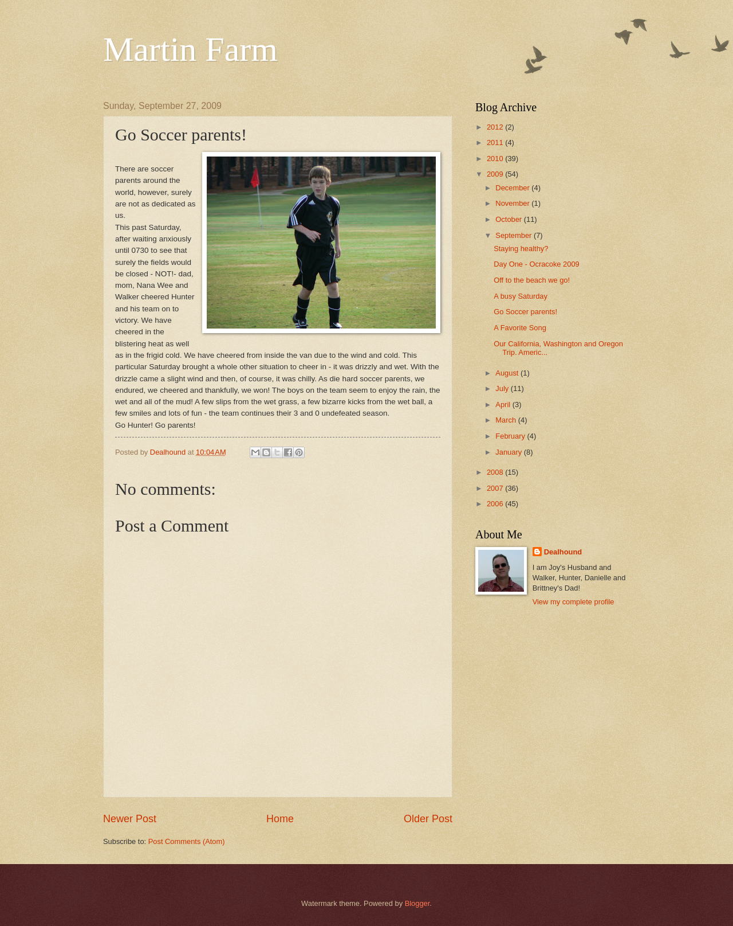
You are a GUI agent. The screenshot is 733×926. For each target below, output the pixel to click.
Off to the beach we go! (532, 280)
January (509, 452)
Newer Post (129, 819)
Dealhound (563, 552)
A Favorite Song (520, 327)
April (503, 404)
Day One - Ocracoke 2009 (537, 264)
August (508, 373)
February (511, 436)
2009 (496, 174)
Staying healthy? (521, 248)
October (509, 219)
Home (280, 819)
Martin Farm (190, 49)
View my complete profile (573, 601)
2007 (496, 488)
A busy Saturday (520, 296)
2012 (496, 127)
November (513, 203)
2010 (496, 158)
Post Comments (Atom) (186, 841)
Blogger (417, 903)
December (513, 187)
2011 (496, 142)
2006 (496, 503)
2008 (496, 472)
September (514, 235)
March (506, 420)
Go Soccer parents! (525, 311)
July (502, 388)
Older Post (428, 819)
